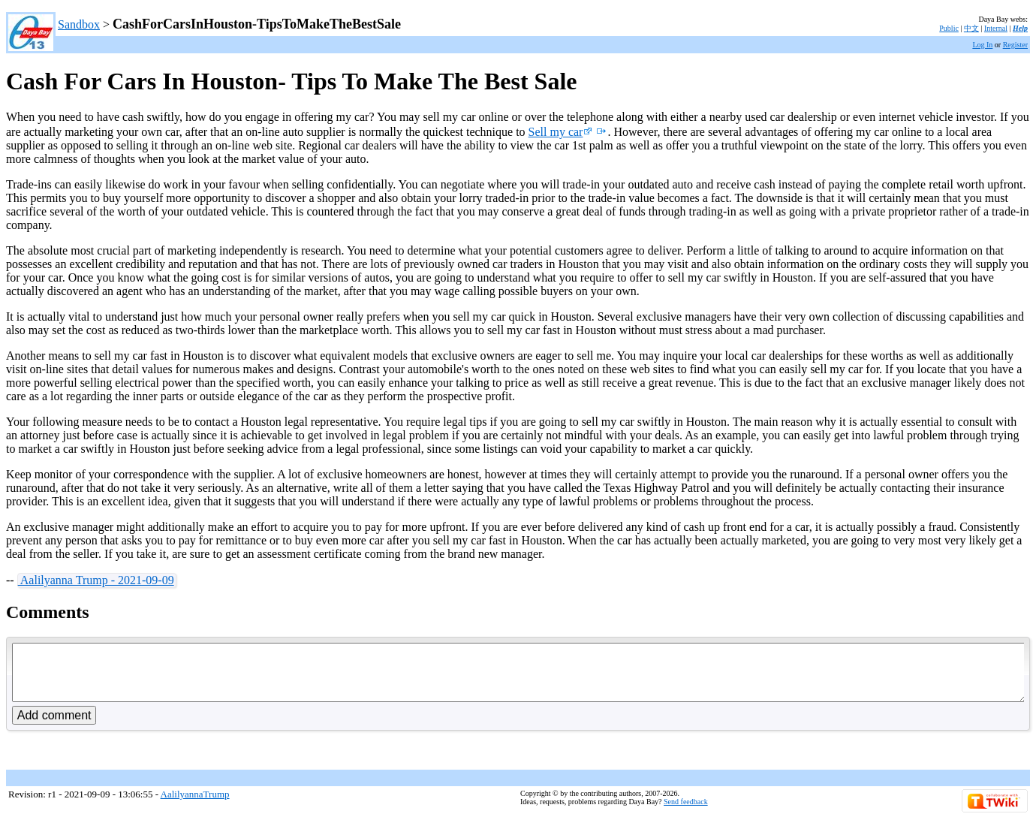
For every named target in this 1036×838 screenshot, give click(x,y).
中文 (971, 28)
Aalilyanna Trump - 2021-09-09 (96, 580)
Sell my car (561, 131)
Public (949, 28)
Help (1020, 28)
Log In (982, 45)
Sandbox (79, 24)
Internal (995, 28)
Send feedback (686, 813)
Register (1015, 45)
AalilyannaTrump (195, 805)
